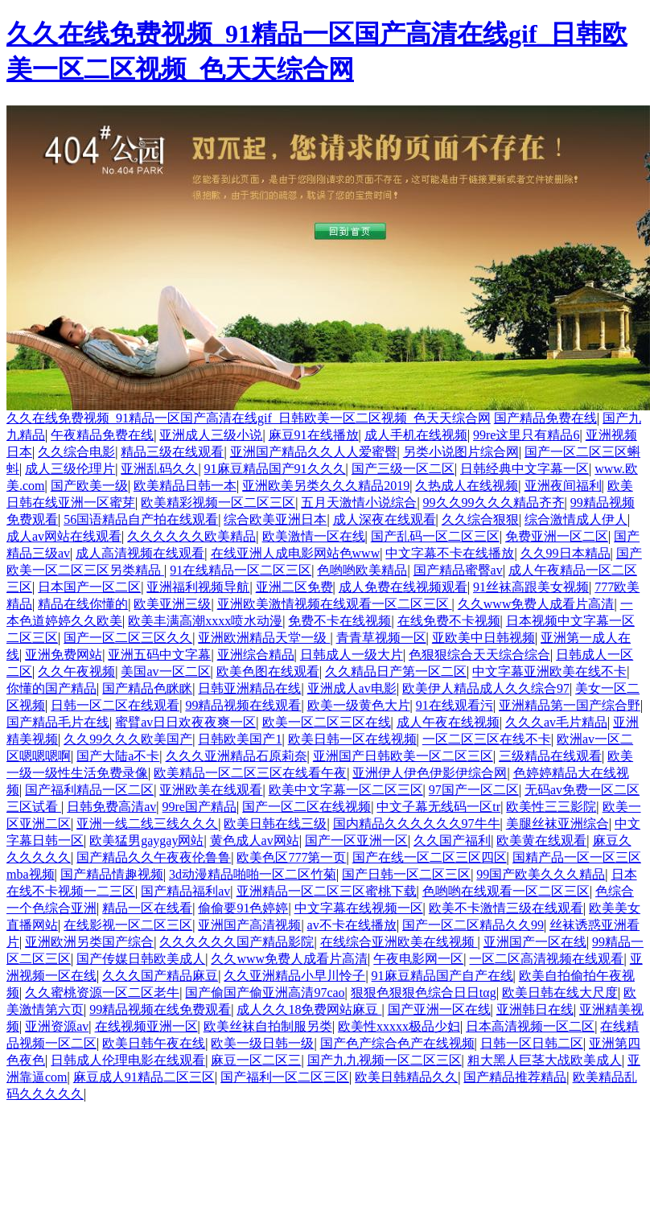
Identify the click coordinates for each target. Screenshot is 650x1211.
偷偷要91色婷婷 (243, 908)
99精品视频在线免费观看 (160, 1009)
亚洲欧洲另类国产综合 (89, 942)
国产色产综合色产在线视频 (397, 1043)
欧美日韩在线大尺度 (560, 992)
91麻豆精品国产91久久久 (275, 469)
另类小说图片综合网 (461, 452)
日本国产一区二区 (89, 587)
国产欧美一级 (89, 485)
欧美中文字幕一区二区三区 (346, 790)
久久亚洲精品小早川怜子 (294, 975)
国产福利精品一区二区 (89, 790)
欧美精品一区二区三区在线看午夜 (250, 773)
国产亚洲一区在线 (439, 1009)
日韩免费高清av (111, 807)
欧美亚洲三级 (172, 604)
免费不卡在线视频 (339, 621)
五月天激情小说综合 (359, 502)
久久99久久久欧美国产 (128, 739)
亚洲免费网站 (63, 654)
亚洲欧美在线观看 (210, 790)
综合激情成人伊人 (576, 519)
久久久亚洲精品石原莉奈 (236, 756)
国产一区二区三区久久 (128, 638)
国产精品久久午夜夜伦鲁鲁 (153, 857)
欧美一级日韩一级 (262, 1043)
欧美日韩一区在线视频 (352, 739)
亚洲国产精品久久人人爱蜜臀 (313, 452)
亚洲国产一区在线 (534, 942)
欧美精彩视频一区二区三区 (218, 502)
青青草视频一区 (381, 638)
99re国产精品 (199, 807)
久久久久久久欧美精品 (191, 536)
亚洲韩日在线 (535, 1009)
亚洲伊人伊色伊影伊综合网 (429, 773)
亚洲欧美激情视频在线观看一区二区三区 (334, 604)
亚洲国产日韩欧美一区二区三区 (403, 756)
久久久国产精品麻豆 (160, 975)
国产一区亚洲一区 (356, 840)
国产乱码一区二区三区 (435, 536)
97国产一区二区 (474, 790)
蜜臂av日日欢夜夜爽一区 (185, 722)
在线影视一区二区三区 (128, 925)
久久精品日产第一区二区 (396, 671)
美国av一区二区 (165, 671)
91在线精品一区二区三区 (240, 570)
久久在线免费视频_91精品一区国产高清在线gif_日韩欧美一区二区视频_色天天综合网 (248, 418)
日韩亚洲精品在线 (249, 688)
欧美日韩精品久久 (406, 1077)
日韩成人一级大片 (351, 654)
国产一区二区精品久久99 (473, 925)
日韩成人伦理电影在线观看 (128, 1060)
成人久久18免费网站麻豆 (309, 1009)
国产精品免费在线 (545, 418)
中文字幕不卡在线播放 (449, 553)
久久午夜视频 (76, 671)
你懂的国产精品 (51, 688)
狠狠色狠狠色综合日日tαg (423, 992)
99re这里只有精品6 (526, 435)
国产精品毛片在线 (57, 722)
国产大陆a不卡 (117, 756)
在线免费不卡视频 (448, 621)
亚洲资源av (56, 1026)
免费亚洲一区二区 (556, 536)
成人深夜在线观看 (384, 519)
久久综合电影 (76, 452)
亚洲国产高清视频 (249, 925)
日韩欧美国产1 (240, 739)
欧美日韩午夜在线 (153, 1043)
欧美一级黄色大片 (358, 705)
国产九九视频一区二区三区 (384, 1060)
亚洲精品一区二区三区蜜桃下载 (327, 891)
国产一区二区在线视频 (306, 807)
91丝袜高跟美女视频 (531, 587)
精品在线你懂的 (83, 604)
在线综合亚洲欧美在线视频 (399, 942)
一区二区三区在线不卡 (486, 739)
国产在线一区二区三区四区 (429, 857)
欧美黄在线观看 (541, 840)
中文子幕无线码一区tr (438, 807)
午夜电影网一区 (418, 959)
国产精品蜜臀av (458, 570)
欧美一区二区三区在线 (326, 722)
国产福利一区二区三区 (284, 1077)
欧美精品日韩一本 (185, 485)
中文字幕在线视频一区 (358, 908)
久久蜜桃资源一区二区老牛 (102, 992)
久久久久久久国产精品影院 (236, 942)
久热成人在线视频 (466, 485)
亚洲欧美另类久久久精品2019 (325, 485)
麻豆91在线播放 (314, 435)
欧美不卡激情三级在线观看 (506, 908)
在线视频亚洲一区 (146, 1026)
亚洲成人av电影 (352, 688)
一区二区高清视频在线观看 (546, 959)
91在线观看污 (454, 705)
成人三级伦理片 (70, 469)
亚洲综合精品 (255, 654)
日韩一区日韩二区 (531, 1043)
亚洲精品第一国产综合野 (569, 705)
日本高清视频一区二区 (530, 1026)
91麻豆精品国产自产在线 (442, 975)
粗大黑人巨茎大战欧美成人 (544, 1060)
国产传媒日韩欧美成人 (140, 959)
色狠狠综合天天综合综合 (479, 654)
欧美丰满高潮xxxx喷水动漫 (205, 621)
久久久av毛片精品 (556, 722)
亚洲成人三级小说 (210, 435)
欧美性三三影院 (551, 807)
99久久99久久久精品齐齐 (494, 502)
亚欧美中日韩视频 (483, 638)
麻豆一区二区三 (256, 1060)
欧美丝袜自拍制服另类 (268, 1026)
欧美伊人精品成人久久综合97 (486, 688)
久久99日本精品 (565, 553)
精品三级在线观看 (172, 452)
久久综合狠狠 (480, 519)
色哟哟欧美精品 (362, 570)
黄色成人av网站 (254, 840)
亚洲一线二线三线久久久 (147, 823)
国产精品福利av (185, 891)
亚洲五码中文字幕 (159, 654)
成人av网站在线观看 (63, 536)
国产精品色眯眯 (147, 688)
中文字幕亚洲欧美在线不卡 (549, 671)
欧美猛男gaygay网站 (146, 840)
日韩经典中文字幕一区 (524, 469)
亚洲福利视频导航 (197, 587)
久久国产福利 (452, 840)
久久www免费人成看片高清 (536, 604)
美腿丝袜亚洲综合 (557, 823)
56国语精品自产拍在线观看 (141, 519)
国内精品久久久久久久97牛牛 (416, 823)
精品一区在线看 (147, 908)
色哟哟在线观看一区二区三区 (506, 891)
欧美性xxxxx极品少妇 (399, 1026)
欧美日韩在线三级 (275, 823)
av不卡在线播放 (352, 925)
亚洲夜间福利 (563, 485)
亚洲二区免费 (294, 587)
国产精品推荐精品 (514, 1077)
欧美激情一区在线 (313, 536)
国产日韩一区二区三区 (406, 874)
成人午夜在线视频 (448, 722)
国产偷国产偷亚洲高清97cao (264, 992)
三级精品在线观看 (550, 756)
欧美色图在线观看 (267, 671)
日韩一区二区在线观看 (115, 705)
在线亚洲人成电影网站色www (296, 553)
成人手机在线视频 (415, 435)
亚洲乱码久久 (159, 469)
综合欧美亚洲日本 (275, 519)
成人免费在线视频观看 (403, 587)
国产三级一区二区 (403, 469)
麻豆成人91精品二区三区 (144, 1077)
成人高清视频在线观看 (140, 553)
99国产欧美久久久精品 (540, 874)
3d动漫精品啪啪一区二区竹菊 (252, 874)
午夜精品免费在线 (102, 435)
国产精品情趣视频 (111, 874)
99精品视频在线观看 (243, 705)
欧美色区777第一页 (291, 857)
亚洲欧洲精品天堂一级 (264, 638)
